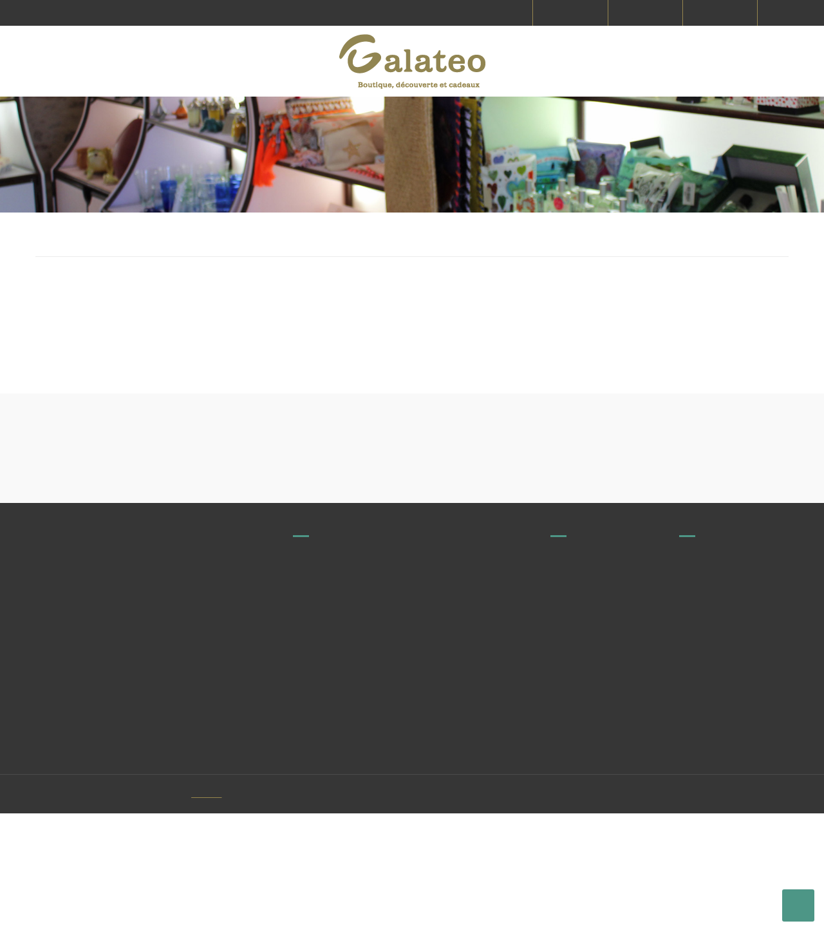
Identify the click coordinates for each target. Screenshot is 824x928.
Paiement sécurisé (717, 774)
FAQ (558, 727)
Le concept (701, 798)
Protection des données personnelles (727, 827)
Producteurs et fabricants (602, 703)
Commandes (576, 774)
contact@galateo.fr (387, 767)
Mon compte (705, 855)
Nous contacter (581, 750)
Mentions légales (713, 727)
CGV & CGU (701, 750)
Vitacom (227, 909)
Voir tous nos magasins (361, 736)
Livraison (697, 703)
